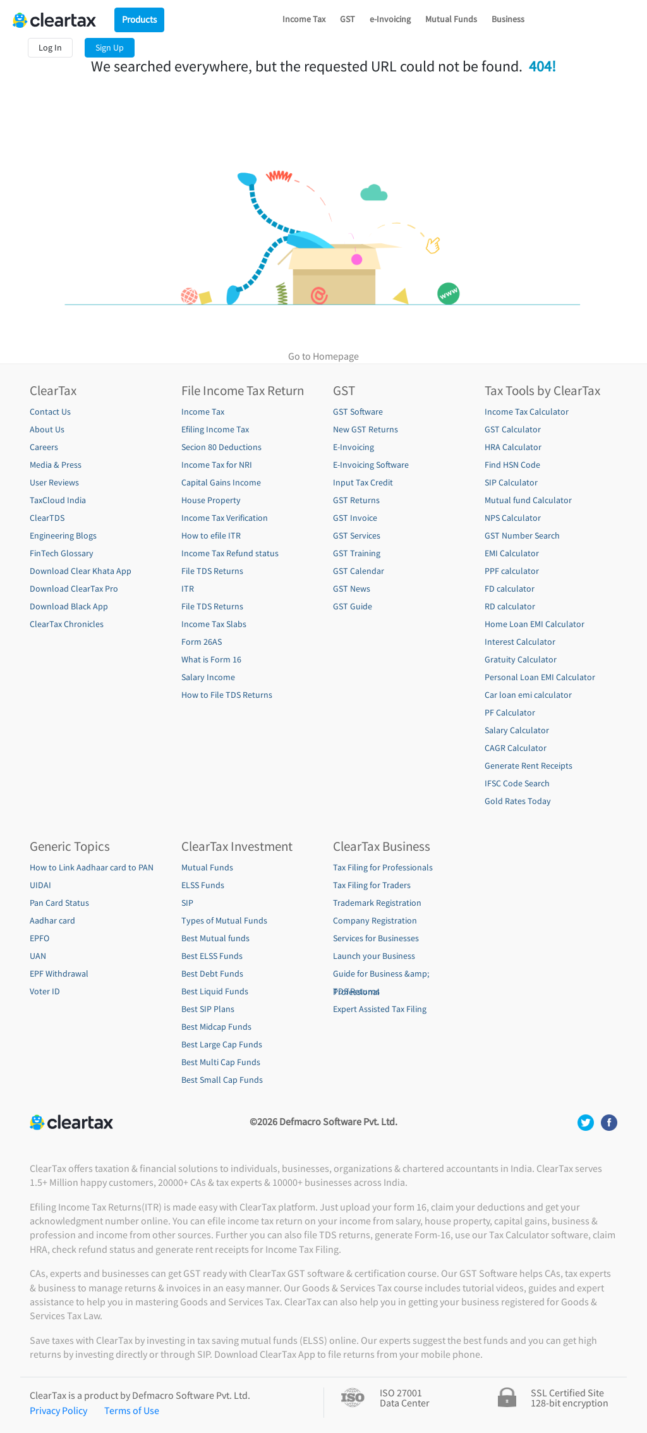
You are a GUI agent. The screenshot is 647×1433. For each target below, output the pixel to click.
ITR (187, 588)
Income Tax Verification (224, 517)
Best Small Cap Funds (222, 1079)
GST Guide (352, 606)
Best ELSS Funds (212, 955)
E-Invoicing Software (371, 464)
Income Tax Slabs (213, 624)
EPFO (39, 938)
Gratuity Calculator (521, 659)
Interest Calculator (520, 641)
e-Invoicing (390, 19)
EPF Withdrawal (59, 973)
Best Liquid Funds (214, 991)
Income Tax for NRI (216, 464)
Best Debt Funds (212, 973)
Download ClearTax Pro (74, 588)
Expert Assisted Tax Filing (379, 1009)
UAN (38, 955)
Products (139, 19)
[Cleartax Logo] (57, 19)
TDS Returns (356, 991)
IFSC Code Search (517, 783)
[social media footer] (586, 1121)
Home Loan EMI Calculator (534, 624)
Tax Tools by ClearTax (542, 390)
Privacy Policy (58, 1410)
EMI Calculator (512, 553)
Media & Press (56, 464)
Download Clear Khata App (80, 570)
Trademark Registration (377, 902)
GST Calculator (513, 429)
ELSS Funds (202, 885)
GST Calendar (358, 570)
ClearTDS (47, 517)
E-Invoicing (353, 447)
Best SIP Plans (207, 1009)
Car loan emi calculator (528, 694)
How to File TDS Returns (226, 694)
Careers (44, 447)
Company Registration (375, 920)
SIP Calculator (511, 482)
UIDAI (40, 885)
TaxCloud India (58, 500)
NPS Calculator (513, 517)
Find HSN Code (512, 464)
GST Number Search (522, 535)
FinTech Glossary (62, 553)
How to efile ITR (211, 535)
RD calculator (510, 606)
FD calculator (510, 588)
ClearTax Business (381, 846)
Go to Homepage (323, 356)
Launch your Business (374, 955)
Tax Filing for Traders (372, 885)
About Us (47, 429)
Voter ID (45, 991)
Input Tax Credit (363, 482)
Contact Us (50, 411)
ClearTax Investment (237, 846)
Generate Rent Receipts (528, 765)
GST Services (356, 535)
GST (347, 19)
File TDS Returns (212, 570)
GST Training (356, 553)
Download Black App (69, 606)
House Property (211, 500)
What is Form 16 (211, 659)
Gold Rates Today (518, 801)
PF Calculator (510, 712)
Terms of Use (131, 1410)
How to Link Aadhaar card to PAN (92, 867)
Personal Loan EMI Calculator (540, 677)
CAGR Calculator (516, 747)
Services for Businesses (376, 938)
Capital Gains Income (221, 482)
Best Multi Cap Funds (220, 1062)
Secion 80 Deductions (221, 447)
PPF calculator (512, 570)
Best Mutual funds (215, 938)
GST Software (358, 411)
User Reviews (54, 482)
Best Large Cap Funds (221, 1044)
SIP (187, 902)
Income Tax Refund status (230, 553)
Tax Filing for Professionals (383, 867)
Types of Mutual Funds (224, 920)
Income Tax (303, 19)
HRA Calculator (513, 447)
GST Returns (356, 500)
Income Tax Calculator (527, 411)
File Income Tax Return (242, 390)
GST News (351, 588)
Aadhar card (52, 920)
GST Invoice (355, 517)
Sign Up (109, 47)
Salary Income (208, 677)
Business (508, 19)
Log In (50, 47)
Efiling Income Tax (215, 429)
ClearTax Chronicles (67, 624)
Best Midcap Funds (216, 1026)
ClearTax (53, 390)
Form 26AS (201, 641)
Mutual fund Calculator (528, 500)
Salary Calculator (517, 730)
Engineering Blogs (63, 535)
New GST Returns (365, 429)
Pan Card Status (59, 902)
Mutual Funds (451, 19)
